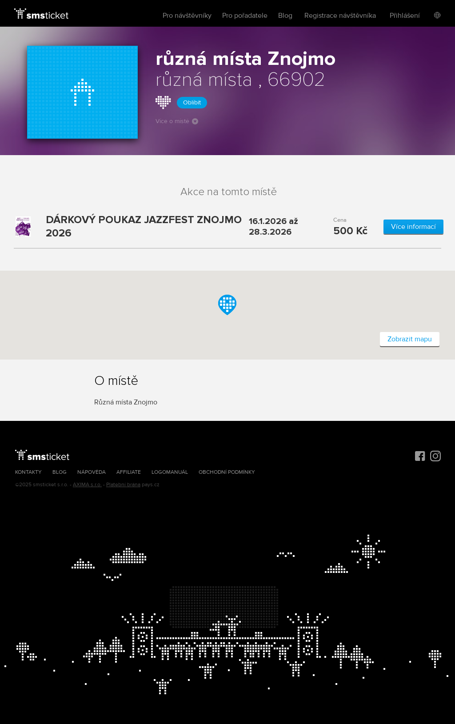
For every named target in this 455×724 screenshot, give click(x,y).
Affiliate (128, 472)
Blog (285, 15)
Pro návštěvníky (187, 15)
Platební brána (123, 484)
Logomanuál (170, 472)
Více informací (413, 226)
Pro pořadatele (244, 15)
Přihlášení (405, 15)
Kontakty (28, 472)
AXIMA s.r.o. (87, 484)
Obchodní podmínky (227, 472)
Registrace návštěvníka (340, 15)
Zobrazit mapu (409, 339)
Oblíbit (192, 102)
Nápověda (91, 472)
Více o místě (177, 121)
